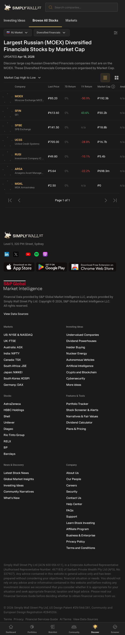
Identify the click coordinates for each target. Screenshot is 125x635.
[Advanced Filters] (115, 32)
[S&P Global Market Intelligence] (23, 286)
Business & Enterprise (80, 535)
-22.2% (85, 171)
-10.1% (85, 156)
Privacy (19, 619)
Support (71, 516)
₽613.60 (53, 113)
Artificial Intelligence (79, 366)
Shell (7, 416)
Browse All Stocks (45, 20)
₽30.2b (102, 113)
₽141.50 (53, 127)
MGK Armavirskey (25, 187)
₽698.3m (103, 171)
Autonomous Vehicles (80, 359)
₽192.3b (103, 98)
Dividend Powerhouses (81, 341)
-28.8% (85, 142)
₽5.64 (52, 171)
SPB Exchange (23, 129)
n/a (83, 127)
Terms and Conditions (80, 548)
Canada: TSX (12, 359)
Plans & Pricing (76, 429)
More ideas (73, 384)
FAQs (69, 510)
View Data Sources (16, 314)
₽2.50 (52, 185)
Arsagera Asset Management (29, 173)
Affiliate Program (77, 529)
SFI (16, 114)
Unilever (9, 422)
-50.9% (85, 98)
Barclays (9, 454)
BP (6, 447)
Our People (73, 479)
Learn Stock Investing (80, 523)
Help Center (74, 504)
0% (67, 98)
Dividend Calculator (79, 422)
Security (71, 491)
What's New (12, 498)
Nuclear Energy (76, 353)
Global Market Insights (19, 479)
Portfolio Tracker (77, 404)
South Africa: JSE (15, 366)
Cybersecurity (75, 378)
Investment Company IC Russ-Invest (29, 158)
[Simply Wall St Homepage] (23, 7)
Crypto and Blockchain (81, 372)
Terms (8, 619)
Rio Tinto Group (14, 435)
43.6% (85, 113)
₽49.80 (52, 156)
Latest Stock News (16, 473)
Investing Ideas (14, 20)
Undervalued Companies (82, 334)
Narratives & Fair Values (82, 416)
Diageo (8, 429)
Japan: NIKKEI (13, 372)
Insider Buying (75, 347)
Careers (71, 485)
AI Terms (65, 619)
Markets (71, 20)
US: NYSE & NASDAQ (18, 334)
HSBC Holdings (14, 410)
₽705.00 (53, 142)
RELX (7, 441)
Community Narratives (19, 491)
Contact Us (73, 498)
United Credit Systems (27, 143)
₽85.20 (52, 98)
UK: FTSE (10, 341)
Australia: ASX (13, 347)
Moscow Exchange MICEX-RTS (29, 100)
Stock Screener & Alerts (82, 410)
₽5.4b (101, 156)
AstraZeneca (12, 404)
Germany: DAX (13, 384)
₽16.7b (102, 142)
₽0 (99, 185)
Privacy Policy (75, 541)
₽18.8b (102, 127)
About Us (72, 473)
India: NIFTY (12, 353)
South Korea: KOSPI (16, 378)
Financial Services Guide (42, 619)
